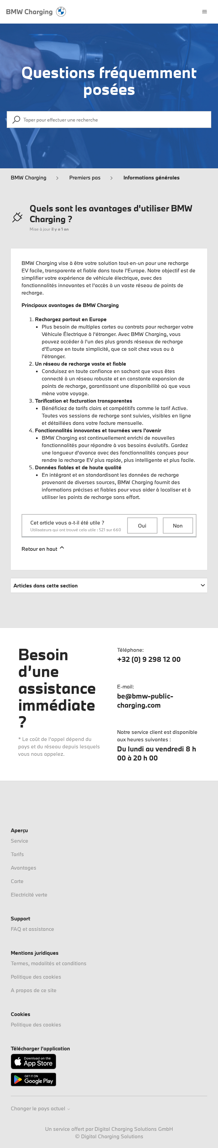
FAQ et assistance (32, 928)
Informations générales (151, 177)
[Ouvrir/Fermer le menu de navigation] (204, 11)
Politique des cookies (36, 976)
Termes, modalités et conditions (48, 963)
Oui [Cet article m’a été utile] (142, 525)
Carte (17, 881)
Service (19, 840)
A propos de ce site (34, 990)
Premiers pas (85, 177)
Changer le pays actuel (41, 1108)
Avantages (23, 867)
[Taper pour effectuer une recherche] (109, 119)
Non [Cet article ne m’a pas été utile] (178, 525)
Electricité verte (29, 894)
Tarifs (17, 854)
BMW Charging (28, 177)
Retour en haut (43, 548)
